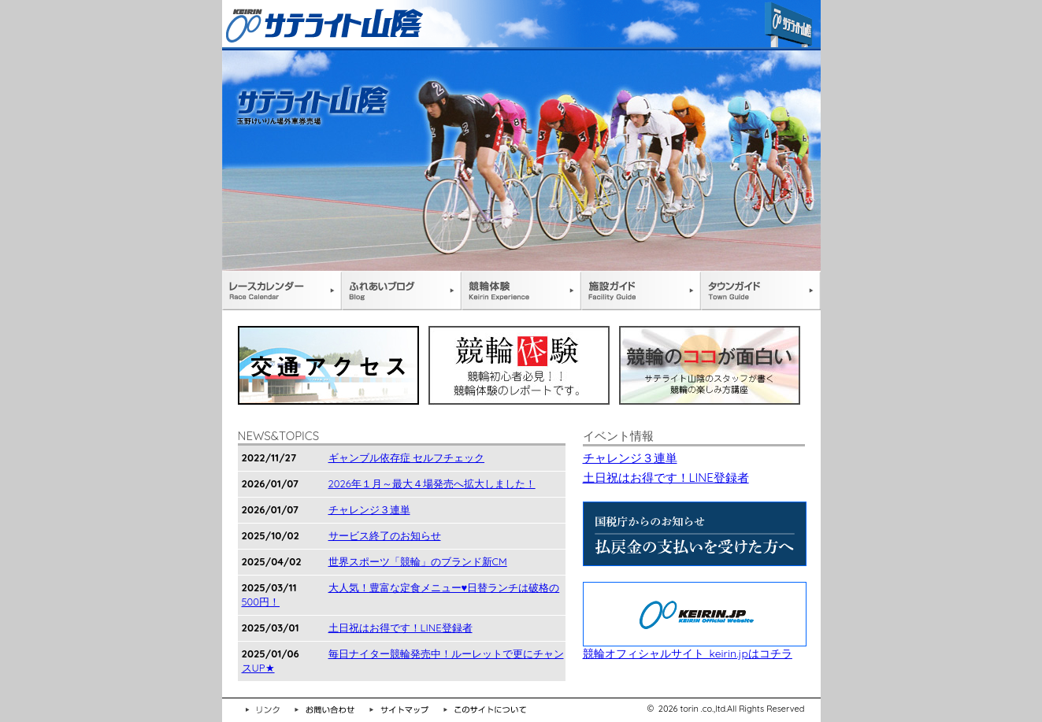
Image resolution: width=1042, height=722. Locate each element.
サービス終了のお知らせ (384, 535)
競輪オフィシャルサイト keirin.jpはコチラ (695, 646)
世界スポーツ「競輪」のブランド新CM (417, 561)
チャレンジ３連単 (369, 509)
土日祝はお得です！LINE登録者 (400, 627)
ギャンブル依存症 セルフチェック (406, 457)
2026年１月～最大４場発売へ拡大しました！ (432, 483)
